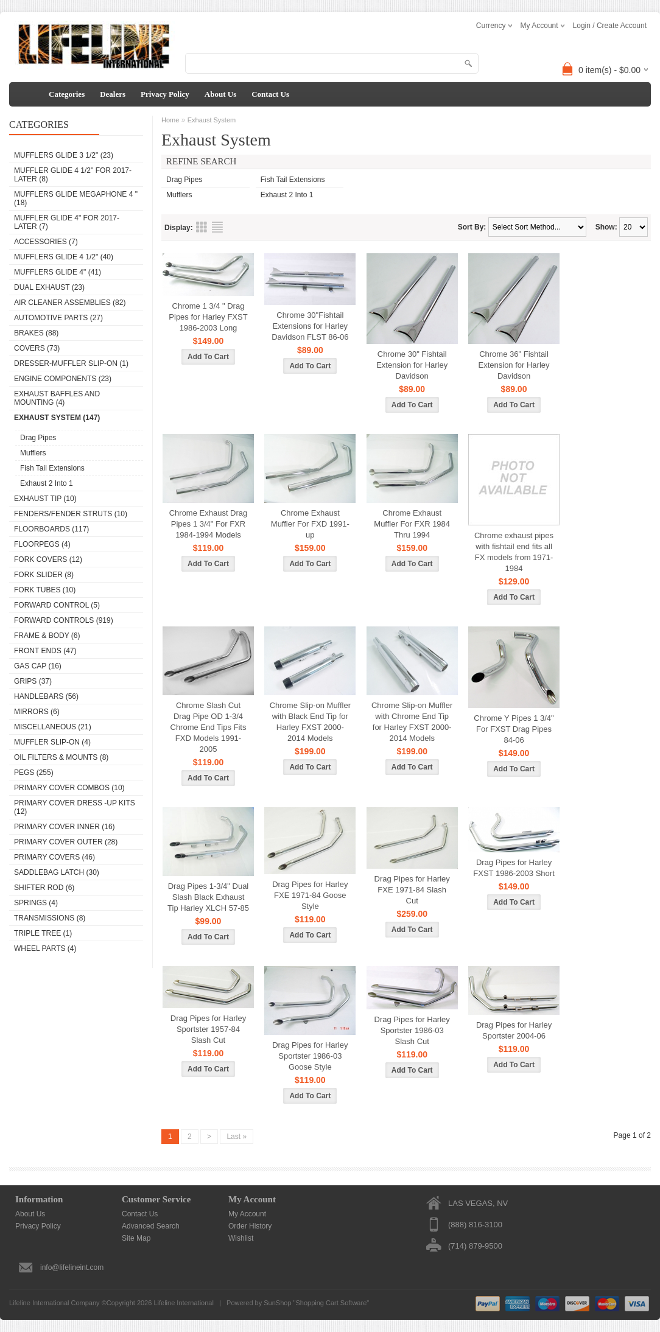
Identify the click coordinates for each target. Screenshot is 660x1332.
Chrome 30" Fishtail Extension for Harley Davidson (412, 364)
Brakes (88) (36, 333)
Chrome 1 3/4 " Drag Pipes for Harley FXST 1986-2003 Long (208, 316)
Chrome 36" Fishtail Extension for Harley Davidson (514, 364)
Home (170, 120)
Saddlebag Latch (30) (56, 872)
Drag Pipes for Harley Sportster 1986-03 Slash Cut (412, 1030)
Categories (67, 94)
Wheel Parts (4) (45, 948)
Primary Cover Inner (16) (64, 826)
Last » (236, 1136)
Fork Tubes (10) (44, 590)
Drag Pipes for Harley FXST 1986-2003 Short (513, 868)
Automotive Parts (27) (58, 318)
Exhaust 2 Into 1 (46, 483)
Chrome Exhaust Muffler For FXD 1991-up (310, 523)
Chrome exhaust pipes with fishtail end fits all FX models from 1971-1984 (513, 552)
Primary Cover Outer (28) (66, 842)
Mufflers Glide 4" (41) (57, 272)
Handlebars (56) (46, 696)
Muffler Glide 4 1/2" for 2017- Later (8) (73, 174)
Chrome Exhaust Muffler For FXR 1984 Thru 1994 (412, 523)
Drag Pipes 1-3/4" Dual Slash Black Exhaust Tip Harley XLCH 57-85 (208, 897)
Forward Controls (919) (63, 620)
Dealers (112, 94)
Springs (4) (36, 903)
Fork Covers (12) (48, 559)
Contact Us (270, 94)
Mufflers (33, 453)
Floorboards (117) (51, 529)
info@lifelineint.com (72, 1267)
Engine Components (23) (62, 378)
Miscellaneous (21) (52, 727)
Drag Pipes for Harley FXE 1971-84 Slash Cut (412, 889)
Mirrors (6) (37, 711)
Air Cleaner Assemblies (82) (69, 302)
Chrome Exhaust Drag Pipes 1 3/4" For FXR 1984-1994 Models (208, 523)
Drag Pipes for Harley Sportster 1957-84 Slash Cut (208, 1029)
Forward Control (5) (57, 605)
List (217, 227)
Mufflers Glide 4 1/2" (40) (63, 257)
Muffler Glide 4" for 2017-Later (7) (66, 222)
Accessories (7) (46, 241)
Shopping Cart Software (331, 1302)
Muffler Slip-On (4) (52, 742)
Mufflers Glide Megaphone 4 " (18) (76, 198)
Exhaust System (212, 120)
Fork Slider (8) (44, 574)
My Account (247, 1214)
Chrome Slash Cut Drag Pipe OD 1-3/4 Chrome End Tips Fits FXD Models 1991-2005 (208, 727)
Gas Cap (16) (37, 666)
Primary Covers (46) (54, 857)
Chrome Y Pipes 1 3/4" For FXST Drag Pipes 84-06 (513, 729)
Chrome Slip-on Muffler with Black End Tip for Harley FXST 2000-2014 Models (310, 722)
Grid (201, 227)
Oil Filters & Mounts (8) (61, 757)
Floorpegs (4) (42, 544)
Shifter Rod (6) (44, 887)
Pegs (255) (34, 772)
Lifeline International (183, 1302)
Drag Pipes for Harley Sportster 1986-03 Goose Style (310, 1055)
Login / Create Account (610, 25)
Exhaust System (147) (57, 417)
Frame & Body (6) (47, 635)
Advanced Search (151, 1226)
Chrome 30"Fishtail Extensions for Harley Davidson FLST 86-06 (310, 326)
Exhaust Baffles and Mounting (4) (57, 398)
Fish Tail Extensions (52, 468)
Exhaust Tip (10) (45, 498)
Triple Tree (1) (43, 933)
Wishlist (240, 1238)
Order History (250, 1226)
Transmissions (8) (49, 918)
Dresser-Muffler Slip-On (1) (71, 363)
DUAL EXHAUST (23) (49, 287)
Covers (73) (37, 348)
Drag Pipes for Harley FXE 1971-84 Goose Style (310, 895)
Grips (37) (33, 681)
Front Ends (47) (45, 651)
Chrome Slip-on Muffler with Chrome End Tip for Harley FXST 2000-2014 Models (411, 722)
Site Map (136, 1238)
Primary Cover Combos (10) (69, 787)
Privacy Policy (165, 94)
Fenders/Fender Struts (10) (70, 514)
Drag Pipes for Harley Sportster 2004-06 (514, 1030)
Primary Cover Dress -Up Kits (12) (74, 807)
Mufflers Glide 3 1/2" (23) (63, 155)
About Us (220, 94)
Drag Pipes (38, 437)
